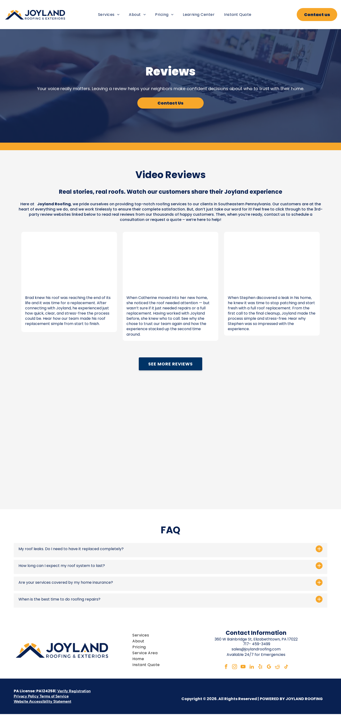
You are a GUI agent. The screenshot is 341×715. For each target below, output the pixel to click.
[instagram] (232, 667)
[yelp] (261, 667)
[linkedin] (251, 667)
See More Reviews (170, 364)
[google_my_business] (270, 667)
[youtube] (242, 667)
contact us (274, 214)
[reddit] (280, 667)
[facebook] (223, 667)
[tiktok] (289, 667)
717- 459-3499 (256, 644)
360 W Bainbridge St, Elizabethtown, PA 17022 (256, 639)
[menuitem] (108, 14)
